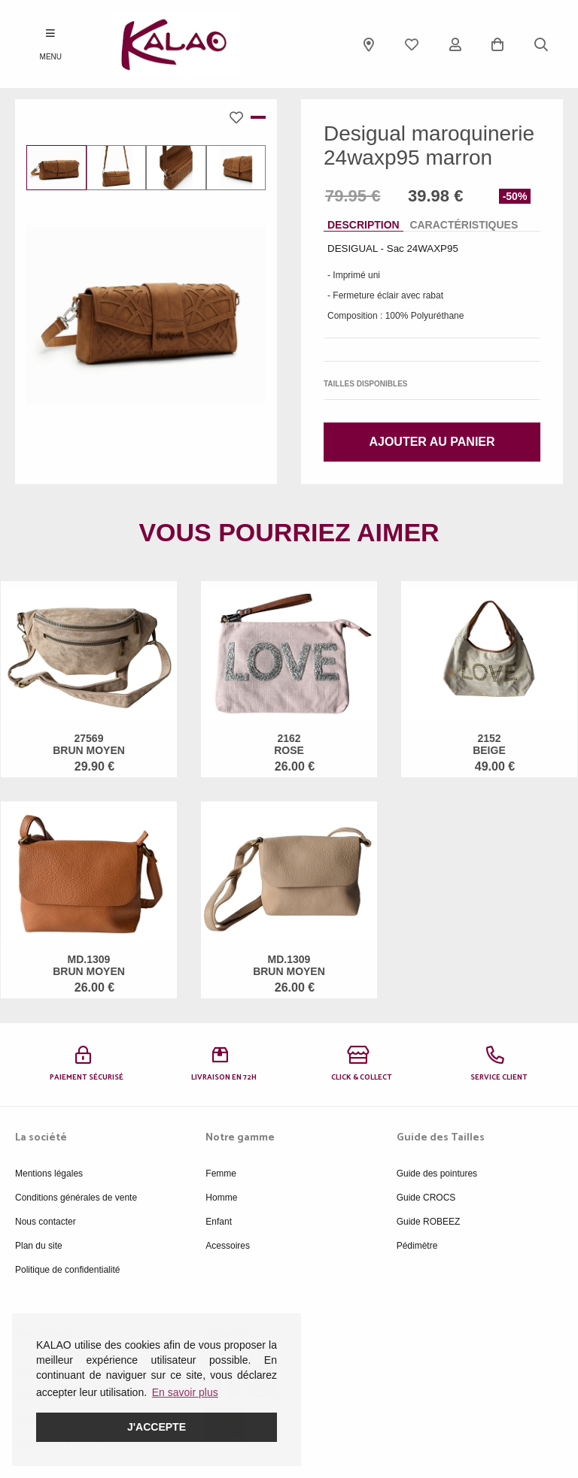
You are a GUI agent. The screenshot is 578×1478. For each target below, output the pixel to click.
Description (363, 225)
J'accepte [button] (156, 1427)
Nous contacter (45, 1221)
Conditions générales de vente (76, 1197)
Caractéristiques (463, 225)
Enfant (218, 1221)
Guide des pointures (437, 1173)
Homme (221, 1197)
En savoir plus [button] (185, 1392)
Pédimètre (417, 1245)
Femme (220, 1173)
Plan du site (38, 1245)
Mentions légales (49, 1173)
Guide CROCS (426, 1197)
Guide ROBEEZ (429, 1221)
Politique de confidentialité (67, 1269)
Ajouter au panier (431, 441)
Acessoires (227, 1245)
